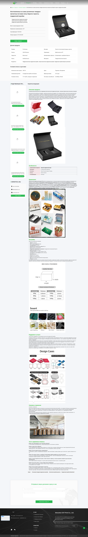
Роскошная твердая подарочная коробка (40, 472)
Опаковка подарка (22, 7)
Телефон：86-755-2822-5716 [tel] (17, 515)
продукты (16, 7)
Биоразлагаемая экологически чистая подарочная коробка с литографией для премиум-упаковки (18, 150)
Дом (12, 7)
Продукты (28, 2)
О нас (40, 2)
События (57, 2)
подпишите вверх (74, 525)
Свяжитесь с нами (48, 2)
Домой (22, 2)
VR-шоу (35, 2)
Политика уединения (14, 535)
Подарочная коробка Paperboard (68, 472)
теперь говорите (18, 41)
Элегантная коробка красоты (54, 472)
